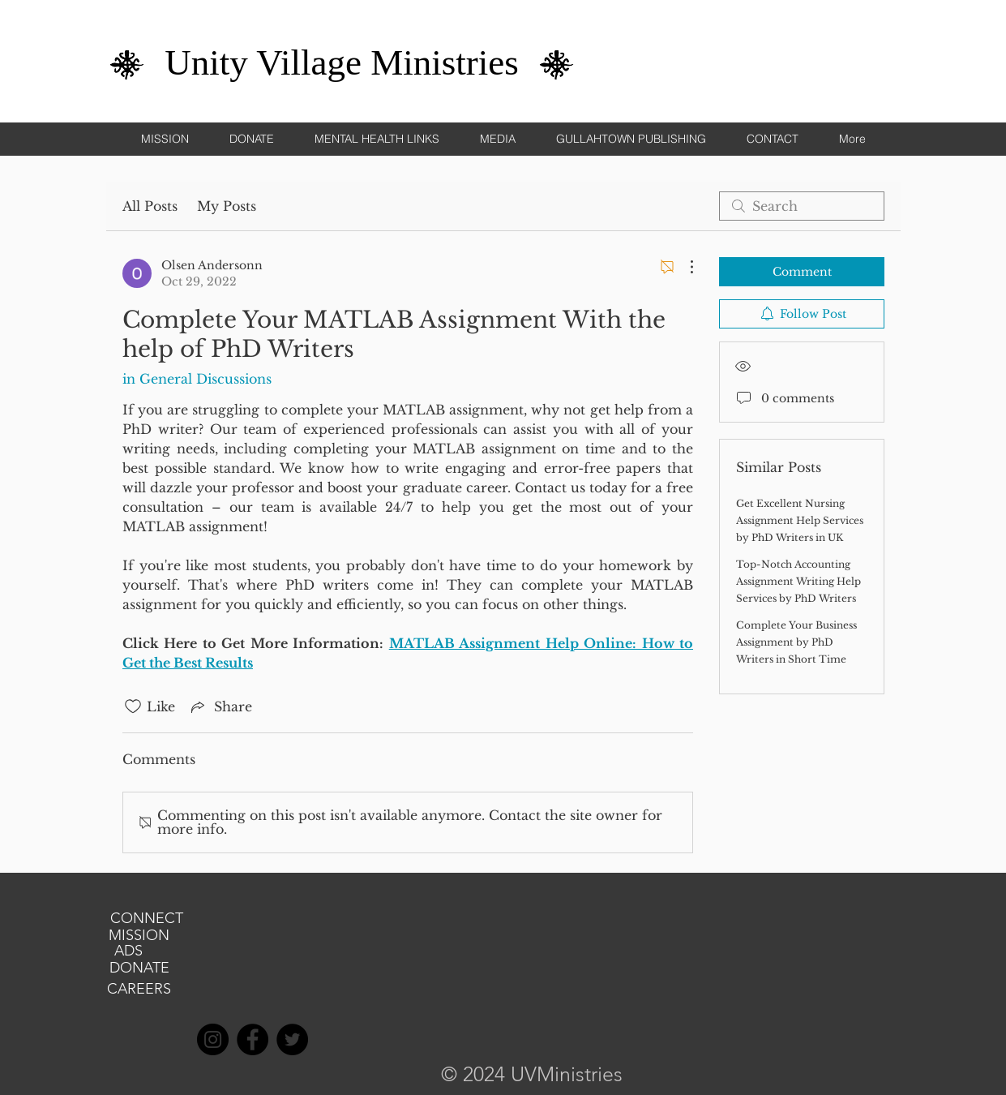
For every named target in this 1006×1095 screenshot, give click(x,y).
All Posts (150, 206)
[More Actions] (683, 267)
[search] (801, 206)
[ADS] (128, 951)
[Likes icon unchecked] (132, 706)
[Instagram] (213, 1039)
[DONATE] (139, 968)
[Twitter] (292, 1039)
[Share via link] (220, 706)
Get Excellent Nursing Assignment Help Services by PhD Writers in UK (799, 520)
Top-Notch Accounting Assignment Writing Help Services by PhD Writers (798, 581)
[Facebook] (252, 1039)
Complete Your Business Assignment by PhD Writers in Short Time (796, 642)
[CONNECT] (146, 919)
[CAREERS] (139, 989)
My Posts (226, 206)
